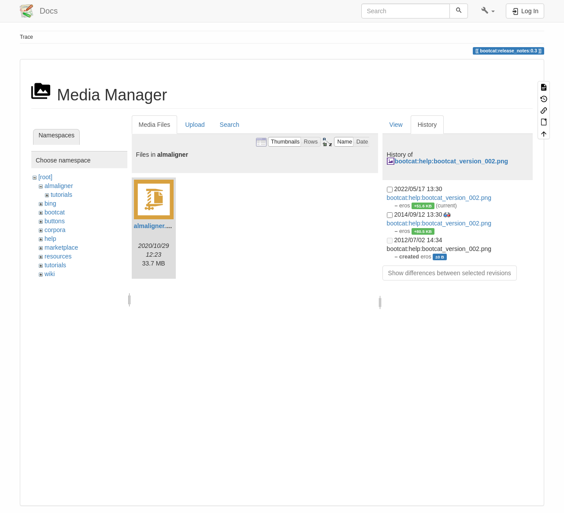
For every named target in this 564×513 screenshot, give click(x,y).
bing (50, 203)
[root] (45, 177)
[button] (488, 11)
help (50, 238)
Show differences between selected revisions (449, 273)
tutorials (61, 194)
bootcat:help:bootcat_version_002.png (451, 161)
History (427, 124)
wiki (50, 273)
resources (58, 256)
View (396, 124)
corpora (55, 229)
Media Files (155, 124)
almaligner (59, 185)
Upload (194, 124)
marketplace (61, 247)
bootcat (55, 212)
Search (229, 124)
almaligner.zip (154, 225)
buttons (55, 221)
